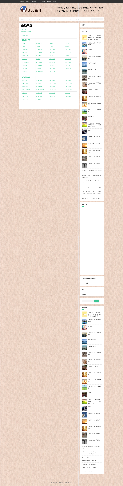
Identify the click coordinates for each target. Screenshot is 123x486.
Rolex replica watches (26, 31)
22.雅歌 (38, 59)
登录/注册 (22, 1)
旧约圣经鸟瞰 (26, 40)
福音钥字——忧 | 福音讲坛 (94, 143)
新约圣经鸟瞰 (26, 77)
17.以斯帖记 (25, 55)
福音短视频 (43, 1)
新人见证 (30, 19)
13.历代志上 (25, 52)
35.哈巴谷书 (52, 68)
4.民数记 (67, 43)
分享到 (83, 25)
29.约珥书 (24, 65)
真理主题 (45, 19)
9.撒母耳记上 (25, 49)
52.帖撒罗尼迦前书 (26, 90)
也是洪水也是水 (92, 69)
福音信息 (38, 19)
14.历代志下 (39, 52)
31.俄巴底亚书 (52, 65)
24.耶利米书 (68, 59)
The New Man (68, 482)
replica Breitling (24, 35)
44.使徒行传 (25, 83)
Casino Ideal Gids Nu (87, 457)
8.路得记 (67, 46)
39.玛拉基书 (52, 71)
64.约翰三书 (25, 99)
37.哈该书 (24, 71)
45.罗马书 (38, 83)
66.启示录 (51, 99)
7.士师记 (51, 46)
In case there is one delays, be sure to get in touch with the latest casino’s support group (92, 193)
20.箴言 (67, 55)
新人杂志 (55, 1)
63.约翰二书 (68, 96)
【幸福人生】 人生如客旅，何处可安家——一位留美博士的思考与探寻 (95, 124)
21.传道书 (24, 59)
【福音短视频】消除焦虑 (94, 163)
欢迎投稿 (49, 1)
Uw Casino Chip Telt (87, 471)
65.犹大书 (38, 99)
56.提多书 (24, 93)
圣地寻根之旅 (68, 19)
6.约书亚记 (38, 46)
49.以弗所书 (39, 86)
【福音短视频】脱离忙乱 (94, 157)
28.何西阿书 (68, 62)
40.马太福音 (25, 80)
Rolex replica (24, 29)
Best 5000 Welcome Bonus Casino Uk (91, 198)
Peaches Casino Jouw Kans (89, 460)
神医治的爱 (91, 116)
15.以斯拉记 (52, 52)
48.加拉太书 (25, 86)
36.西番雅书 (68, 68)
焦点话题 (23, 19)
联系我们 (28, 1)
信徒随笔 (53, 19)
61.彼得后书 (39, 96)
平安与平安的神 (92, 63)
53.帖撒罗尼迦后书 (40, 90)
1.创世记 (24, 43)
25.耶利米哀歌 (25, 62)
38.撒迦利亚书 (39, 71)
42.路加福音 (52, 80)
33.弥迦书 (24, 68)
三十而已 (90, 49)
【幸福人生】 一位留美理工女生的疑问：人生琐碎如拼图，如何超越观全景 (95, 37)
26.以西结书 (39, 62)
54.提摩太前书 (52, 90)
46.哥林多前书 (52, 83)
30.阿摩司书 (39, 65)
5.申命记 (24, 46)
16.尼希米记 (68, 52)
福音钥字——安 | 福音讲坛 (94, 136)
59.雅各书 (67, 93)
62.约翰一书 (52, 96)
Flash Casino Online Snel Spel (89, 464)
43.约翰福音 (68, 80)
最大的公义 (91, 130)
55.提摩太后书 (68, 90)
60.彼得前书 (25, 96)
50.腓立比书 (52, 86)
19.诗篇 (51, 55)
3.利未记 (51, 43)
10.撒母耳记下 (39, 49)
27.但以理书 (52, 62)
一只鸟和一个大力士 (93, 89)
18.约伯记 (38, 55)
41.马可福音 (39, 80)
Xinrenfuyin (61, 482)
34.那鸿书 (38, 68)
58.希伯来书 (52, 93)
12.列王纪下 (68, 49)
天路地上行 (76, 19)
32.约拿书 (67, 65)
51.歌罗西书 (68, 86)
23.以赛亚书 (52, 59)
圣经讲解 (60, 19)
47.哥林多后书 (68, 83)
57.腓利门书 (39, 93)
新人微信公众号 (35, 1)
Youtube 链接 (85, 283)
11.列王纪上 (52, 49)
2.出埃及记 (38, 43)
